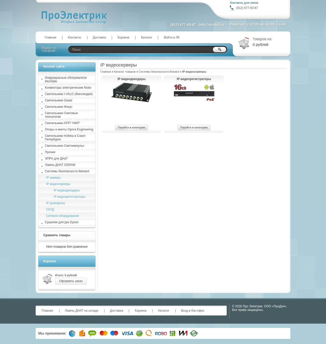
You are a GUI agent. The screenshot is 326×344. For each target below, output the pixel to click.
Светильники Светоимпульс (64, 146)
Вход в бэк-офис (193, 310)
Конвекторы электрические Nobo (68, 87)
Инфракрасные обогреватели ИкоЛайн (66, 79)
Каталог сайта (53, 66)
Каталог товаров (124, 71)
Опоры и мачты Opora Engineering (69, 129)
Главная (50, 37)
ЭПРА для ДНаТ (56, 158)
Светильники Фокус (58, 107)
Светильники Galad (58, 100)
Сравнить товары (56, 235)
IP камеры (53, 177)
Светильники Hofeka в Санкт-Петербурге (65, 137)
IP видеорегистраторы (194, 79)
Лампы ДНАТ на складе (81, 310)
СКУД (50, 209)
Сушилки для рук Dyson (61, 222)
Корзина (123, 37)
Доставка (99, 37)
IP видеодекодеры (132, 79)
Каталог (146, 37)
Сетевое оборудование (62, 216)
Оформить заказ (71, 281)
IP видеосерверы (58, 184)
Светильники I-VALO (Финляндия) (69, 94)
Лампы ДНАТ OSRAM (60, 165)
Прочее (50, 152)
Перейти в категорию (131, 127)
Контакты (74, 37)
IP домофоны (55, 203)
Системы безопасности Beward (159, 71)
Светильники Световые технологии (61, 114)
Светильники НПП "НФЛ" (62, 123)
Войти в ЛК (172, 37)
